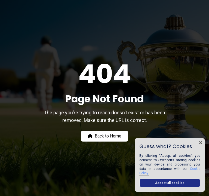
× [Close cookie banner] (200, 142)
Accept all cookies (170, 183)
